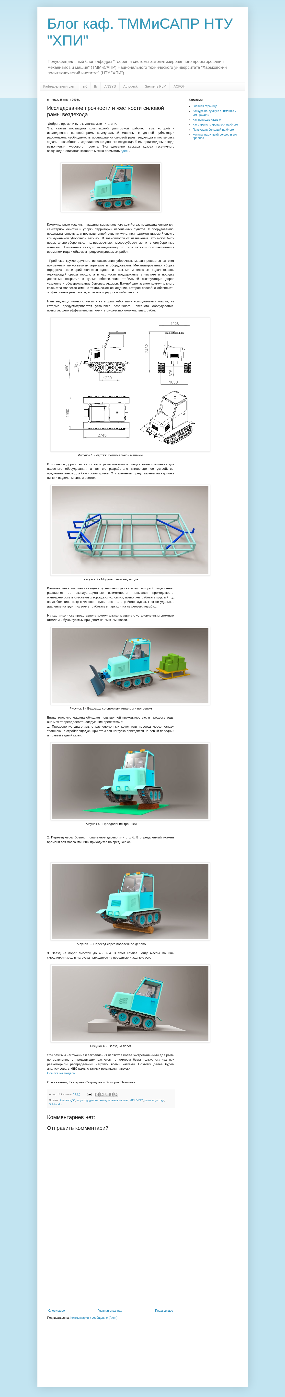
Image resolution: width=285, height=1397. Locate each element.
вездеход (82, 1100)
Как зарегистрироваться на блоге (215, 124)
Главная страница (110, 1310)
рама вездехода (154, 1100)
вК (85, 86)
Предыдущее (164, 1310)
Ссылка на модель (61, 1073)
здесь (125, 151)
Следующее (56, 1310)
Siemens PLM (155, 86)
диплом (94, 1100)
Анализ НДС (67, 1100)
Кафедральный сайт (59, 86)
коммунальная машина (114, 1100)
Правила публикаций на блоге (213, 129)
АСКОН (179, 86)
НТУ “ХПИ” (136, 1100)
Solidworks (55, 1104)
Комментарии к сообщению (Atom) (93, 1317)
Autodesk (130, 86)
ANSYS (110, 86)
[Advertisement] (111, 1272)
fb (95, 86)
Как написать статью (207, 119)
